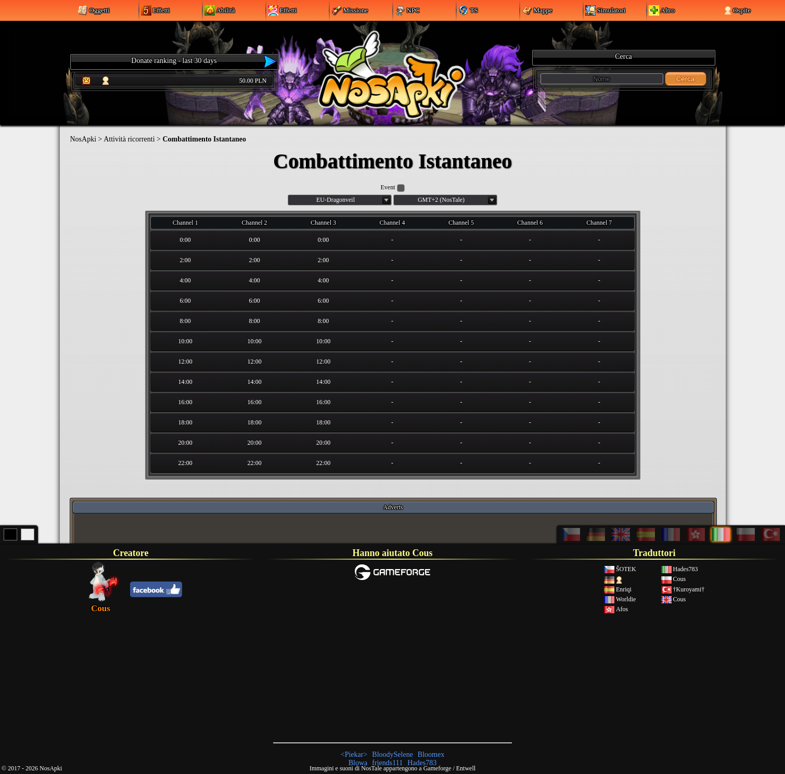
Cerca (685, 79)
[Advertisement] (392, 661)
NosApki (83, 139)
